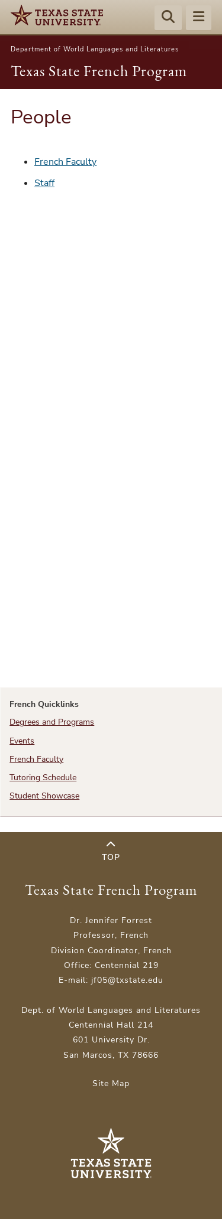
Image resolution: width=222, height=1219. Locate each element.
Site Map (111, 1083)
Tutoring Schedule (42, 777)
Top (111, 851)
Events (21, 741)
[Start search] (168, 18)
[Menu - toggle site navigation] (198, 18)
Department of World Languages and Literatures (95, 49)
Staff (44, 183)
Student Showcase (44, 795)
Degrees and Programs (51, 722)
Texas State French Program (99, 71)
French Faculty (65, 161)
